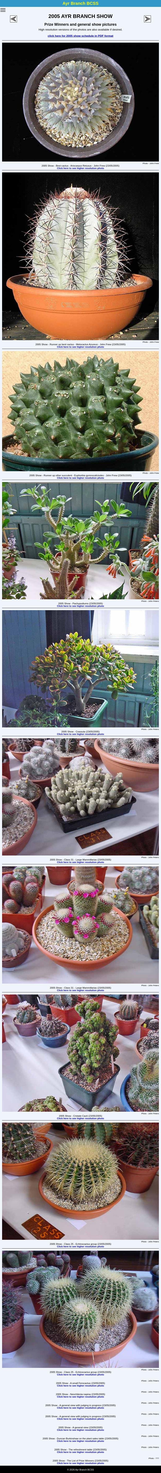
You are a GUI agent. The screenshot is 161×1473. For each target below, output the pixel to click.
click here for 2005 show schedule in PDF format (80, 35)
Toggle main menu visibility (3, 8)
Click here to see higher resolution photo (80, 168)
